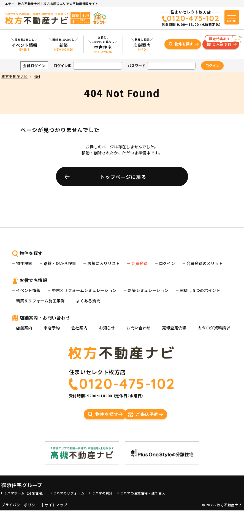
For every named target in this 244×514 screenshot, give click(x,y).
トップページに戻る (123, 176)
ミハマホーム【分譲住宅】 (24, 496)
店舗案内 (24, 327)
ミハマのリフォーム (68, 496)
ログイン (167, 263)
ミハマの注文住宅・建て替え (142, 496)
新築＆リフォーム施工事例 (40, 300)
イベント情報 (28, 290)
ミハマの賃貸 (102, 496)
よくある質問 (88, 300)
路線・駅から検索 (60, 263)
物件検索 (24, 263)
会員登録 (139, 263)
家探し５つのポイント (200, 290)
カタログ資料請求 (214, 327)
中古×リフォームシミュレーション (84, 290)
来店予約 (52, 327)
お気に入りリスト (103, 263)
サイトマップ (56, 508)
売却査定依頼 (174, 327)
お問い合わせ (138, 327)
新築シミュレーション (148, 290)
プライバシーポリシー (20, 508)
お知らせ (107, 327)
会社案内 (79, 327)
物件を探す (184, 44)
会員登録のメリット (204, 263)
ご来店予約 (221, 43)
